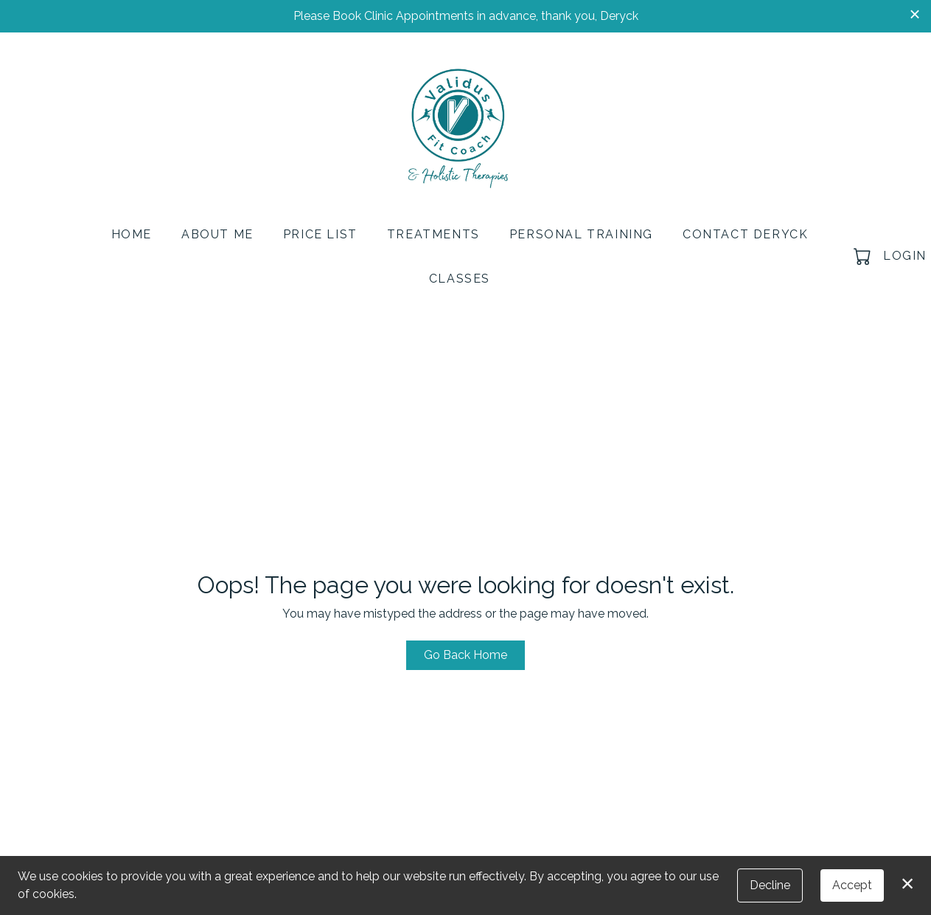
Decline (770, 885)
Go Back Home (465, 655)
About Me (217, 234)
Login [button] (905, 256)
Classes (459, 279)
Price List (320, 234)
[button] (863, 256)
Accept (852, 885)
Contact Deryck (745, 234)
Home (131, 234)
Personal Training (581, 234)
